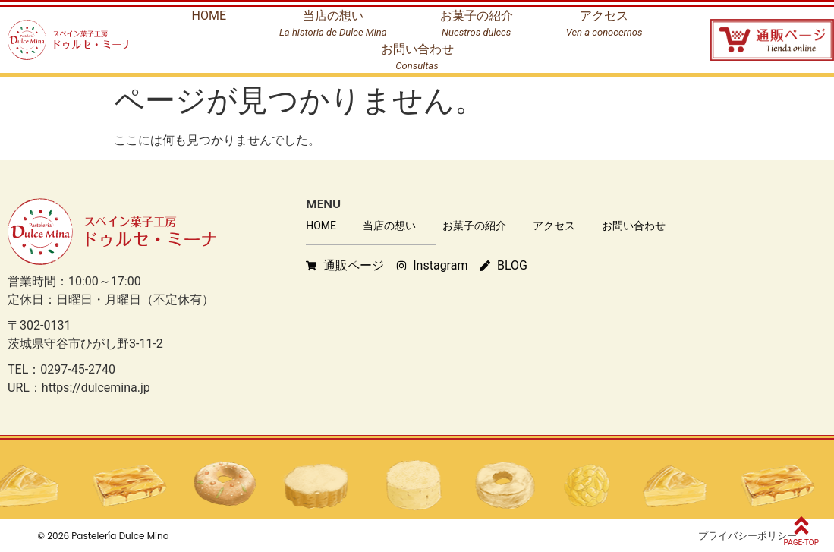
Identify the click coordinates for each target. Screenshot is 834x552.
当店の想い (389, 225)
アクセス (554, 225)
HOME (321, 225)
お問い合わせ (634, 225)
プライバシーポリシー (747, 535)
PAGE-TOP (801, 542)
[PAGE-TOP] (801, 525)
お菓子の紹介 (474, 225)
